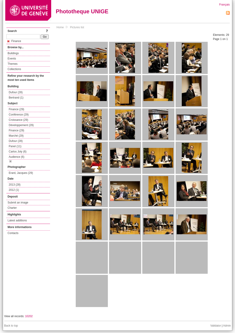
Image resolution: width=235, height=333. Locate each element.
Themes (12, 63)
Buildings (13, 53)
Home (60, 27)
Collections (14, 69)
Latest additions (17, 220)
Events (12, 58)
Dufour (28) (16, 92)
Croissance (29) (18, 119)
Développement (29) (21, 125)
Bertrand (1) (16, 97)
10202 (29, 316)
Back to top (11, 325)
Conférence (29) (19, 114)
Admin (227, 325)
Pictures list (77, 27)
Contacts (13, 233)
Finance (14, 41)
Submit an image (18, 202)
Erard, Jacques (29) (21, 173)
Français (224, 4)
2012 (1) (14, 190)
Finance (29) (16, 109)
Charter (12, 207)
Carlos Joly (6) (17, 151)
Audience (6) (16, 156)
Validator (215, 325)
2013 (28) (14, 184)
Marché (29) (16, 135)
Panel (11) (15, 146)
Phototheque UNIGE (82, 11)
